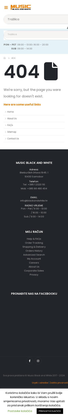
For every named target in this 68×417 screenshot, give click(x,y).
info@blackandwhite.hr (34, 200)
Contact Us (13, 138)
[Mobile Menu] (6, 7)
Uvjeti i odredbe (40, 382)
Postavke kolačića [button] (20, 411)
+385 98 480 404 (37, 188)
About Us (12, 118)
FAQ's (10, 125)
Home (10, 111)
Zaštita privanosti (59, 382)
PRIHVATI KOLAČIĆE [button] (50, 411)
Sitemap (11, 131)
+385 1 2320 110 (36, 184)
